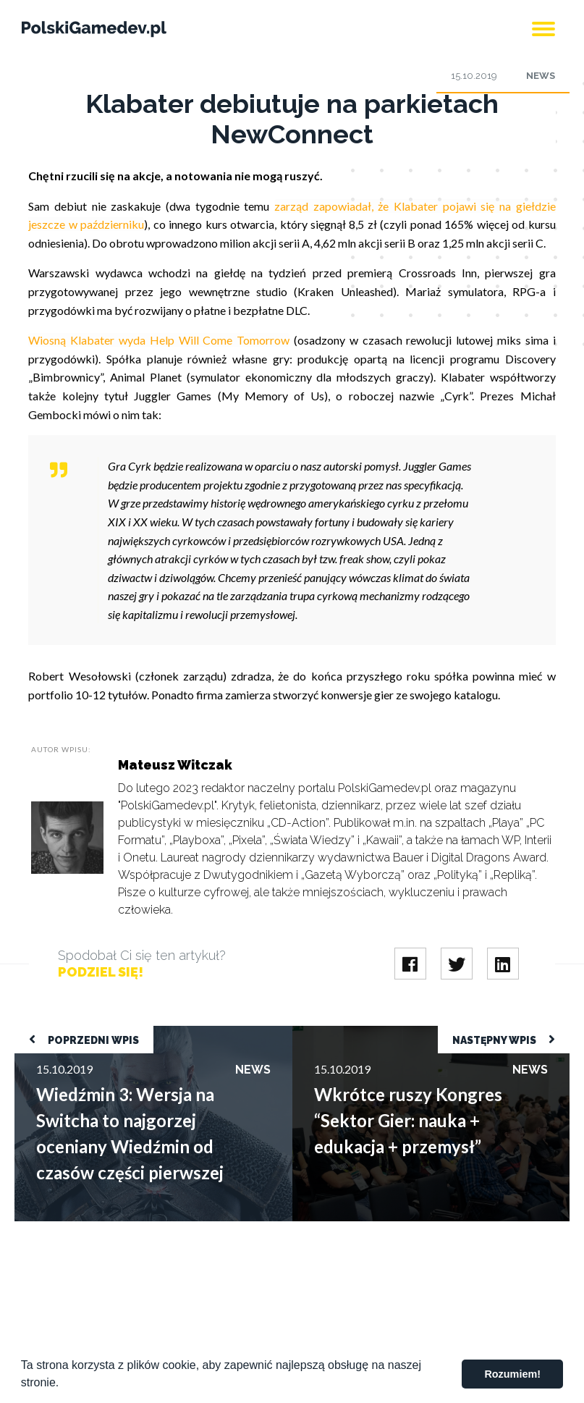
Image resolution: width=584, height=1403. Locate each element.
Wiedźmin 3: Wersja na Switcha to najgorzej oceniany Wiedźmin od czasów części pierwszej (145, 1039)
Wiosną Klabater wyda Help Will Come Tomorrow (158, 340)
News (540, 75)
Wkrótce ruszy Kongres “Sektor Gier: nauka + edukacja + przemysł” (428, 1039)
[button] (64, 1384)
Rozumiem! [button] (512, 1374)
